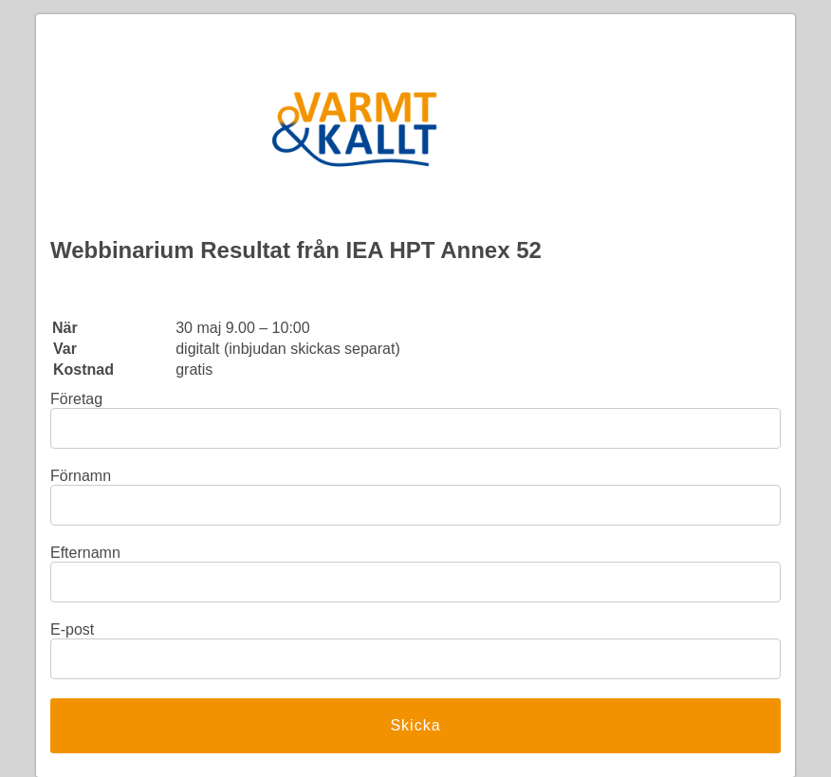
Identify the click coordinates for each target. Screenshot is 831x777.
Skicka (415, 725)
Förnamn (80, 476)
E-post (72, 629)
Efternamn (85, 553)
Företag (76, 399)
